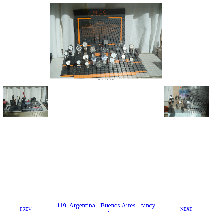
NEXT (186, 209)
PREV (26, 209)
